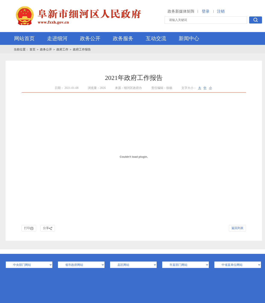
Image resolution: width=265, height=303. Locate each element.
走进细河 (57, 38)
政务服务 (123, 38)
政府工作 (62, 49)
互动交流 (156, 38)
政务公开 (90, 38)
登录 (205, 11)
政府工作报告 (82, 49)
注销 (221, 11)
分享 (47, 228)
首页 (32, 49)
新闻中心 (189, 38)
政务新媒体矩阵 (181, 11)
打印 (29, 228)
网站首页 (24, 38)
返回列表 (237, 228)
